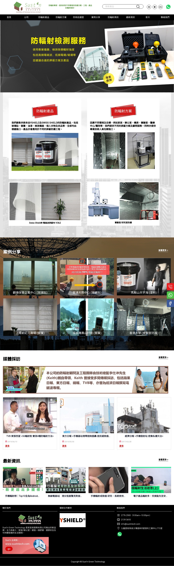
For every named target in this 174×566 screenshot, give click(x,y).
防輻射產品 (45, 111)
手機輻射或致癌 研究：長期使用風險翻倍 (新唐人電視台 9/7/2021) (108, 496)
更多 (7, 446)
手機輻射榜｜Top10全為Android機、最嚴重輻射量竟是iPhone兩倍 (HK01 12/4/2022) (23, 496)
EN (160, 7)
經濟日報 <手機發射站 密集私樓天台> (144, 436)
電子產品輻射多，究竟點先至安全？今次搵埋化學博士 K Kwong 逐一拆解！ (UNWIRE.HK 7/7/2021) (151, 496)
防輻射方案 (123, 111)
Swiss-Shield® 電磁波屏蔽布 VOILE (45, 223)
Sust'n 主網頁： (25, 545)
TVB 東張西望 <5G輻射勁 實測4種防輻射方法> (30, 436)
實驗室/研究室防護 (123, 222)
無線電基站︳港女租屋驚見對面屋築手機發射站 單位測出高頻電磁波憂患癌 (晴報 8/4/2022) (65, 496)
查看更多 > (163, 250)
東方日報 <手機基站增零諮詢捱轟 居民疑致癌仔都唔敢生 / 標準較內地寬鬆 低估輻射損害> (87, 436)
